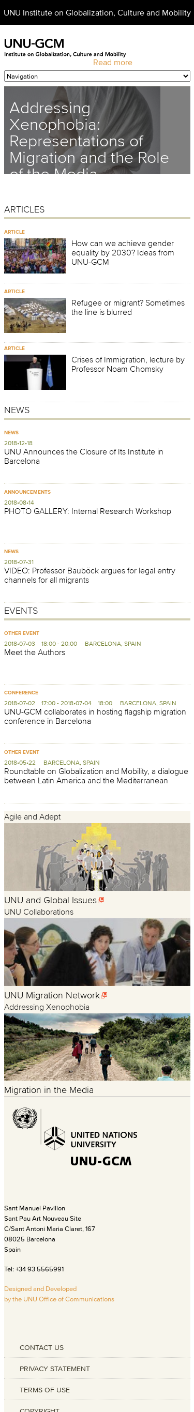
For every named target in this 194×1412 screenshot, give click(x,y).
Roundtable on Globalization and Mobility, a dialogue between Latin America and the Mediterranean (96, 775)
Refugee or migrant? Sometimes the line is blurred (128, 307)
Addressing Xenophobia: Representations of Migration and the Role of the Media (89, 140)
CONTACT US (42, 1347)
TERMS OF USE (45, 1390)
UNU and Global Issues (50, 900)
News (11, 432)
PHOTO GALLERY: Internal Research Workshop (87, 510)
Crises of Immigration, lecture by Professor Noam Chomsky (128, 364)
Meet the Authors (34, 652)
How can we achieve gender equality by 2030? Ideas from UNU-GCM (122, 252)
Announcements (27, 492)
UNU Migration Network (52, 995)
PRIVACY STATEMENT (55, 1368)
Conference (21, 692)
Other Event (21, 633)
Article (14, 232)
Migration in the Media (49, 1090)
